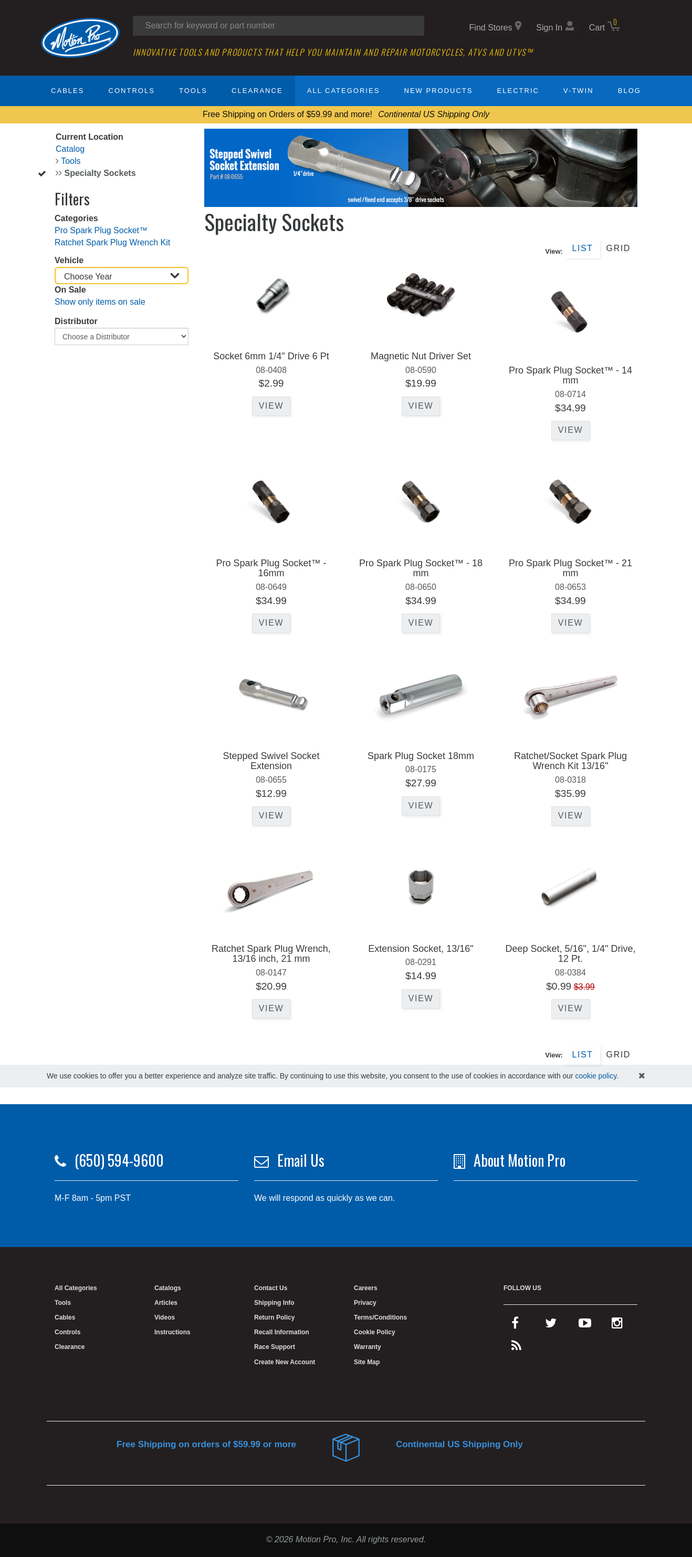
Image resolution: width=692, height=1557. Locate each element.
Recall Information (281, 1332)
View (271, 405)
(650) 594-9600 (119, 1160)
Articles (165, 1302)
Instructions (172, 1332)
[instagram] (617, 1325)
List (582, 248)
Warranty (367, 1347)
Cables (67, 91)
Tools (193, 91)
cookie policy (595, 1076)
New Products (438, 91)
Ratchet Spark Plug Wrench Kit (112, 242)
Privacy (365, 1302)
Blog (629, 91)
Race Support (274, 1347)
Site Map (367, 1362)
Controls (132, 91)
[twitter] (551, 1325)
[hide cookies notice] (641, 1076)
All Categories (343, 91)
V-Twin (578, 91)
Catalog (70, 148)
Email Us (300, 1160)
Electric (518, 91)
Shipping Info (274, 1302)
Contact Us (270, 1288)
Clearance (257, 91)
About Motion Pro (519, 1160)
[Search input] (278, 26)
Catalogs (167, 1288)
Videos (164, 1317)
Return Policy (274, 1317)
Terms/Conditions (380, 1317)
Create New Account (284, 1362)
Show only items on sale (100, 301)
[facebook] (515, 1325)
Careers (366, 1288)
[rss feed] (516, 1348)
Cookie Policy (374, 1332)
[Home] (80, 37)
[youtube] (585, 1325)
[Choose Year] (121, 275)
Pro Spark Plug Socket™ (101, 230)
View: (554, 251)
